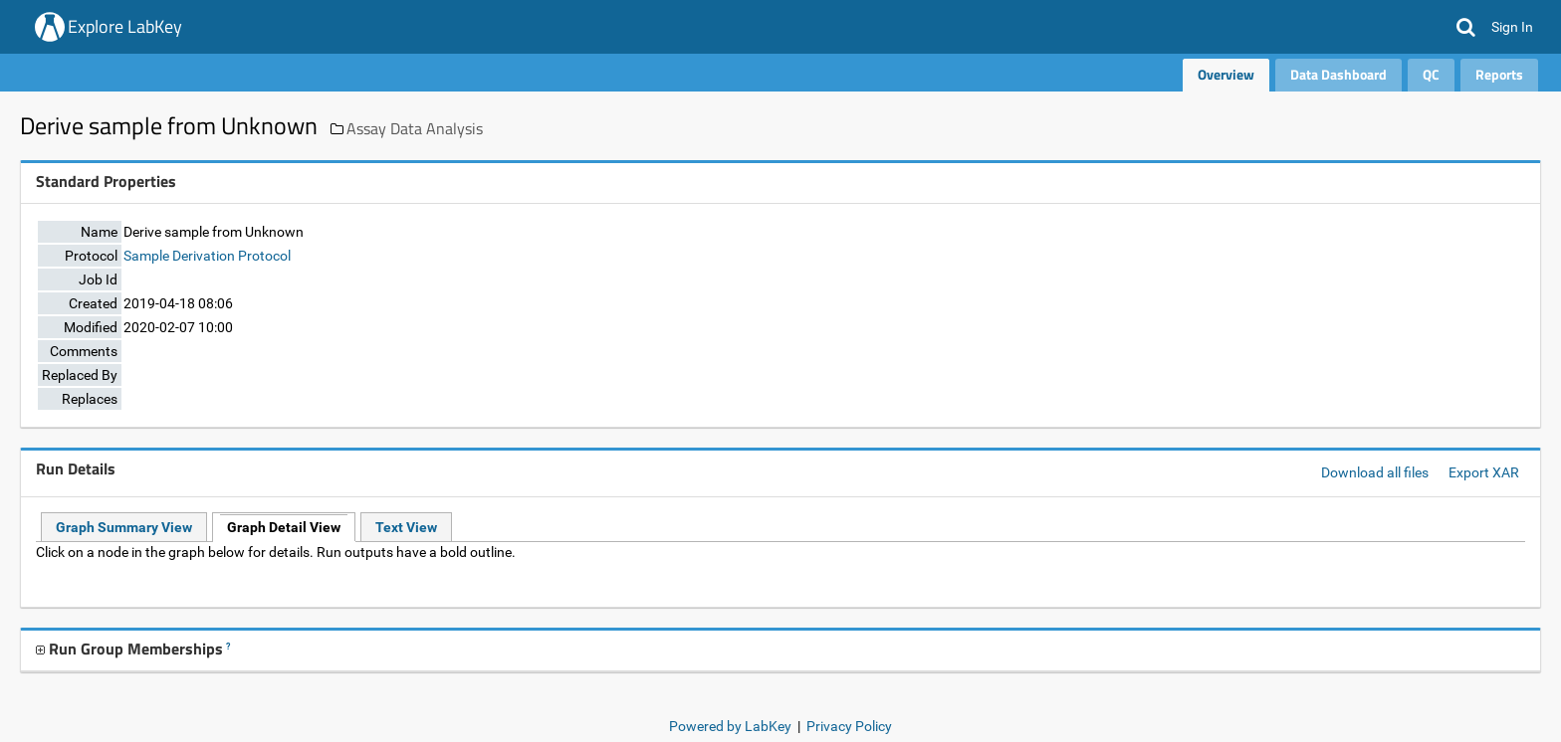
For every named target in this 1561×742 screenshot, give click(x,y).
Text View (406, 527)
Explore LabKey (125, 26)
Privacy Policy (849, 726)
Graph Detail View (283, 527)
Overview (1226, 74)
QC (1431, 74)
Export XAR (1484, 472)
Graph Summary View (124, 527)
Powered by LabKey (730, 726)
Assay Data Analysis (414, 128)
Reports (1499, 74)
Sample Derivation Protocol (207, 256)
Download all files (1375, 472)
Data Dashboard (1338, 74)
